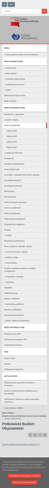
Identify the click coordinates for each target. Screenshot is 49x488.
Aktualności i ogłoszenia (14, 114)
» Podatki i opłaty (11, 257)
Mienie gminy (9, 191)
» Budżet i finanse (11, 120)
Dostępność (9, 158)
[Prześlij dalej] (30, 435)
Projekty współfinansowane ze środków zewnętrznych (20, 269)
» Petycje (8, 235)
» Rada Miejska (10, 73)
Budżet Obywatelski (12, 125)
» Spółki (7, 90)
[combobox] (22, 11)
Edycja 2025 (12, 136)
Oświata (7, 230)
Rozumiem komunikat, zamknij (24, 476)
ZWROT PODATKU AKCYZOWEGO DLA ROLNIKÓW (21, 392)
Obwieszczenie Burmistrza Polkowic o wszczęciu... (19, 384)
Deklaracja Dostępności (13, 369)
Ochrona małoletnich (12, 208)
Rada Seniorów (10, 101)
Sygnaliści (8, 288)
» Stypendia (9, 282)
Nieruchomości (10, 197)
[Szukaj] (44, 11)
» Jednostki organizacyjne (14, 79)
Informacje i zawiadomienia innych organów (21, 175)
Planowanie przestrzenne (14, 241)
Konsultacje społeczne (13, 186)
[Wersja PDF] (35, 435)
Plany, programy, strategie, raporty (18, 246)
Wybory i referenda (11, 299)
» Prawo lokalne (10, 263)
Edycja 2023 (12, 147)
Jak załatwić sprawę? (12, 180)
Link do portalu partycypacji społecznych (20, 444)
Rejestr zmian (9, 358)
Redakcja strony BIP (12, 334)
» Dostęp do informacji (13, 153)
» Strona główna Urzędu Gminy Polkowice (21, 55)
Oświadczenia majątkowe (14, 224)
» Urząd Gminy (10, 68)
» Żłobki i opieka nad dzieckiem (17, 321)
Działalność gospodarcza (14, 164)
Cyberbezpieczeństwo (13, 345)
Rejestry (7, 364)
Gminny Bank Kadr (11, 169)
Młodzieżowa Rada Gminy (14, 95)
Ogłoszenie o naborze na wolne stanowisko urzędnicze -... (21, 400)
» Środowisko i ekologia (13, 277)
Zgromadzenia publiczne (14, 315)
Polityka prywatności (24, 482)
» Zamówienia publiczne (14, 304)
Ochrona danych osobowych (15, 202)
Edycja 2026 (12, 131)
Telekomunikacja (11, 293)
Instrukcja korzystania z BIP (15, 339)
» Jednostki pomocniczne (14, 84)
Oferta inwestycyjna (12, 213)
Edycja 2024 (12, 142)
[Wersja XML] (40, 435)
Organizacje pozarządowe (14, 219)
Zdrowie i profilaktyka (12, 310)
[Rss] (4, 4)
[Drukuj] (45, 435)
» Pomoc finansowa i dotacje (15, 252)
